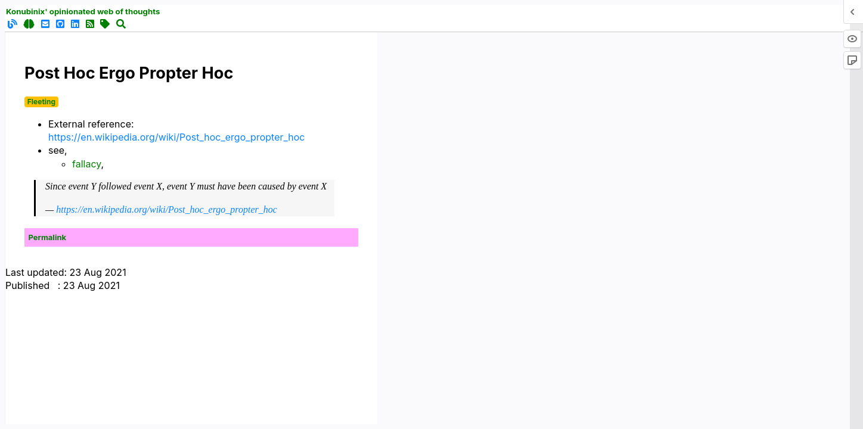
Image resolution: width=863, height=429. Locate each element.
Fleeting (41, 101)
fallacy (86, 164)
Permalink (48, 237)
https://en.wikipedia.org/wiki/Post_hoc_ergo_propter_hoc (176, 137)
